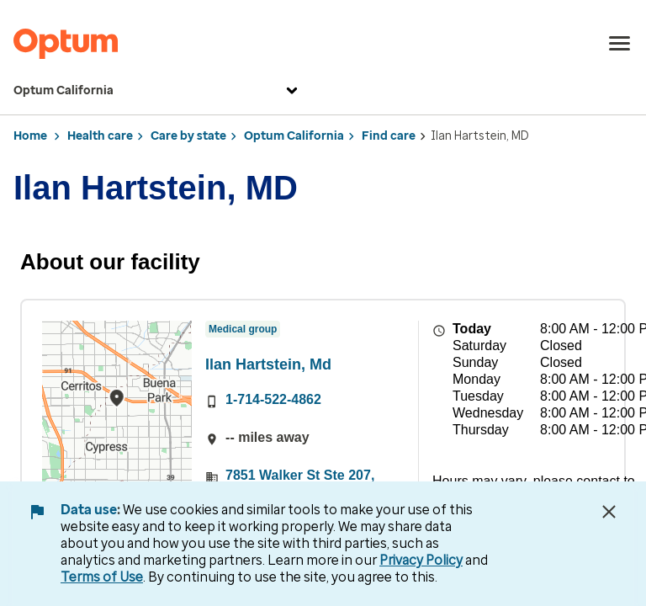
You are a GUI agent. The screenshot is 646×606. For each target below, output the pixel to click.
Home (30, 136)
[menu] (620, 43)
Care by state (188, 136)
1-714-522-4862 (273, 399)
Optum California (157, 91)
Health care (100, 136)
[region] (117, 413)
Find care (389, 136)
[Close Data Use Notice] (609, 512)
